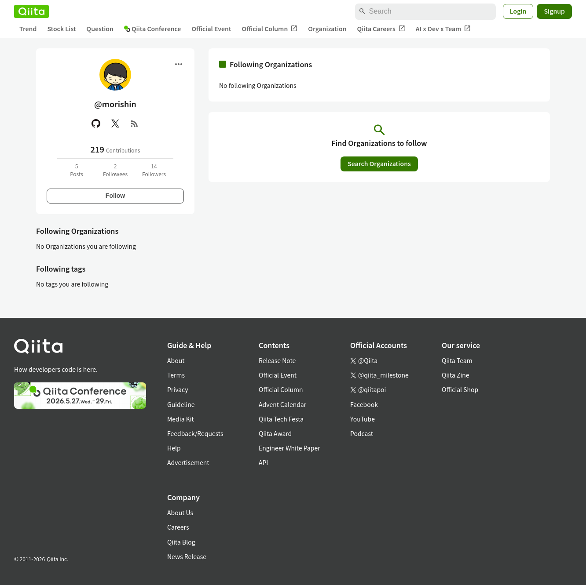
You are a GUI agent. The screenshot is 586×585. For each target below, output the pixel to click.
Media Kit (180, 418)
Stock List (61, 28)
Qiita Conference (152, 28)
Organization (327, 28)
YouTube (362, 418)
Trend (28, 28)
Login (518, 11)
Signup (554, 11)
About (175, 360)
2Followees (115, 170)
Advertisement (188, 462)
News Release (186, 556)
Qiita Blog (181, 542)
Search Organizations (379, 163)
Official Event (211, 28)
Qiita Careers (381, 28)
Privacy (177, 389)
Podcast (361, 433)
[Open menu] (178, 64)
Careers (178, 527)
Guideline (181, 404)
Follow (115, 195)
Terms (176, 375)
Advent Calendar (282, 404)
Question (100, 28)
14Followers (154, 170)
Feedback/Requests (195, 433)
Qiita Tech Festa (281, 418)
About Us (180, 512)
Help (174, 447)
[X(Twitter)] (115, 123)
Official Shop (460, 389)
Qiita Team (457, 360)
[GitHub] (96, 123)
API (263, 462)
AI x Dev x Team (443, 28)
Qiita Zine (455, 375)
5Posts (76, 170)
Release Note (277, 360)
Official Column (270, 28)
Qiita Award (275, 433)
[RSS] (134, 123)
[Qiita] (31, 11)
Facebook (364, 404)
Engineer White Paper (289, 447)
